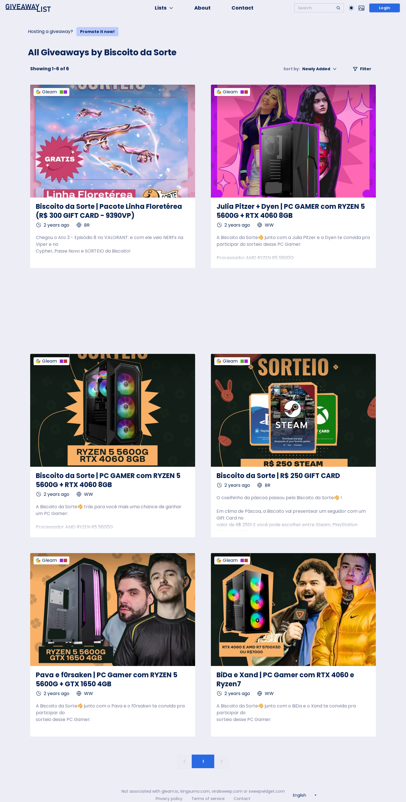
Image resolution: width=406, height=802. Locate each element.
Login (384, 8)
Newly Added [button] (310, 69)
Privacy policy (169, 798)
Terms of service (208, 798)
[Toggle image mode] (361, 8)
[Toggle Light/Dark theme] (351, 8)
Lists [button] (164, 7)
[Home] (28, 8)
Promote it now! (97, 31)
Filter (362, 69)
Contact (242, 7)
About (202, 7)
